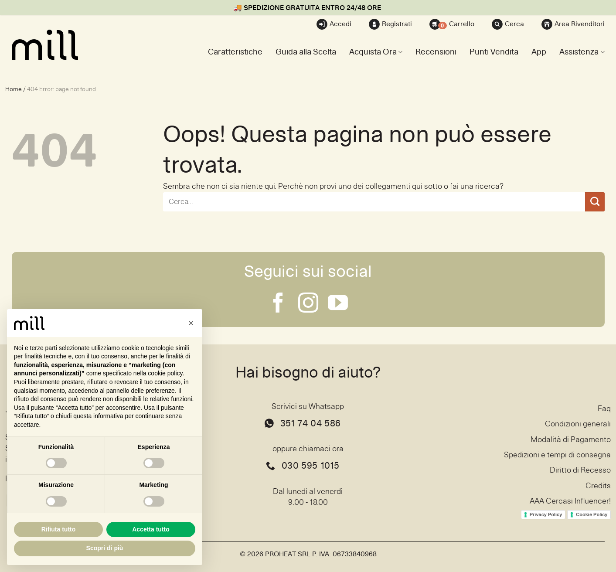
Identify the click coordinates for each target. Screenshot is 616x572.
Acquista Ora (375, 52)
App (538, 52)
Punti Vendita (494, 52)
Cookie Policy (591, 516)
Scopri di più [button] (104, 548)
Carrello (451, 24)
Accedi (334, 24)
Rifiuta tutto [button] (58, 529)
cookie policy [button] (165, 373)
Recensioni (435, 52)
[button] (191, 323)
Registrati (390, 24)
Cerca (508, 24)
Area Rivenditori (573, 24)
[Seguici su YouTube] (338, 304)
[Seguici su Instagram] (308, 304)
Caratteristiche (235, 52)
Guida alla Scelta (306, 52)
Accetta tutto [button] (151, 529)
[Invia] (594, 201)
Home (13, 89)
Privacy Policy (546, 516)
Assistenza (581, 52)
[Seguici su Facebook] (278, 304)
